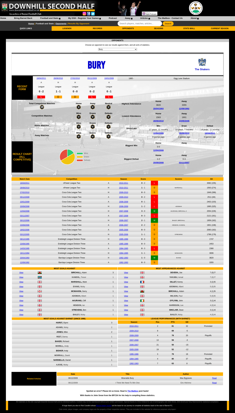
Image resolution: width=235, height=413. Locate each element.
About (194, 18)
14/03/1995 (24, 248)
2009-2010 (123, 192)
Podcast (113, 18)
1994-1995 (123, 248)
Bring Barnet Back (23, 18)
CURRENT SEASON (219, 28)
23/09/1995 (24, 244)
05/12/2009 (92, 78)
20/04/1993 (158, 108)
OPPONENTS (128, 28)
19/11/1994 (24, 253)
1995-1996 (123, 239)
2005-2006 (123, 230)
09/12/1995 (24, 239)
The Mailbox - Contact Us (170, 18)
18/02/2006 (24, 230)
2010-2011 (123, 183)
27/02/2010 (75, 78)
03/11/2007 (184, 162)
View (21, 272)
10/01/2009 (109, 78)
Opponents (61, 23)
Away (127, 18)
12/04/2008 (158, 133)
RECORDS (97, 28)
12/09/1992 (184, 108)
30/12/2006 (24, 220)
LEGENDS (67, 28)
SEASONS (158, 28)
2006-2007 (123, 220)
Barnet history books (103, 405)
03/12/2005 (24, 234)
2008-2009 (123, 202)
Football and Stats (49, 18)
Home (3, 18)
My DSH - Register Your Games (83, 18)
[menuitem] (3, 18)
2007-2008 (123, 211)
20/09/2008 (158, 162)
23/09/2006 (184, 121)
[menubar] (99, 18)
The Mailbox (132, 391)
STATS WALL (189, 28)
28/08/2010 (58, 78)
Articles (144, 18)
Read (214, 378)
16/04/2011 (41, 78)
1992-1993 (123, 258)
